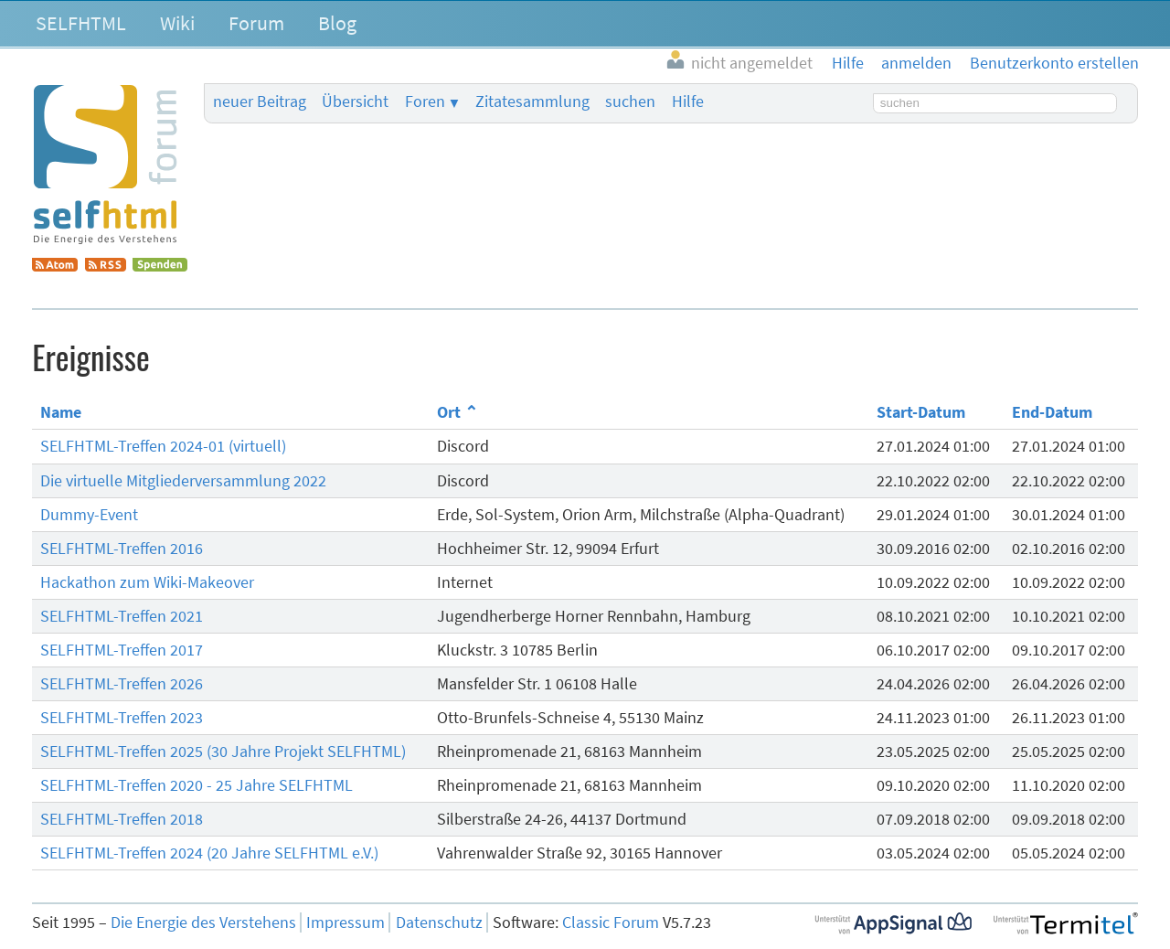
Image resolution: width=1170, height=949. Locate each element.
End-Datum (1052, 412)
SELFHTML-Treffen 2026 (121, 684)
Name (60, 412)
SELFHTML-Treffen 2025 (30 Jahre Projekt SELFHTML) (223, 751)
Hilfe (688, 101)
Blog (337, 23)
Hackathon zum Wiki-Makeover (147, 582)
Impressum (345, 922)
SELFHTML (81, 23)
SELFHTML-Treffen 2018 (121, 819)
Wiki (177, 23)
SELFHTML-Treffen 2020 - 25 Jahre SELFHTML (196, 785)
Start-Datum (921, 412)
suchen (630, 101)
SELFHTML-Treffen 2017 (121, 650)
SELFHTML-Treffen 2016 (121, 548)
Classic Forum (610, 922)
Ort (449, 412)
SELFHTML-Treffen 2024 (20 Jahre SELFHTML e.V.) (209, 853)
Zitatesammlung (532, 101)
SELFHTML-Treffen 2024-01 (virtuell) (163, 446)
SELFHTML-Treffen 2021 (121, 616)
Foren (425, 101)
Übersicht (355, 101)
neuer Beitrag (259, 101)
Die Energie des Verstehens (203, 922)
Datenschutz (439, 922)
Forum (256, 23)
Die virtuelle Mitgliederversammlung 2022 (183, 481)
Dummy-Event (89, 515)
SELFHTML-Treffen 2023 (121, 718)
